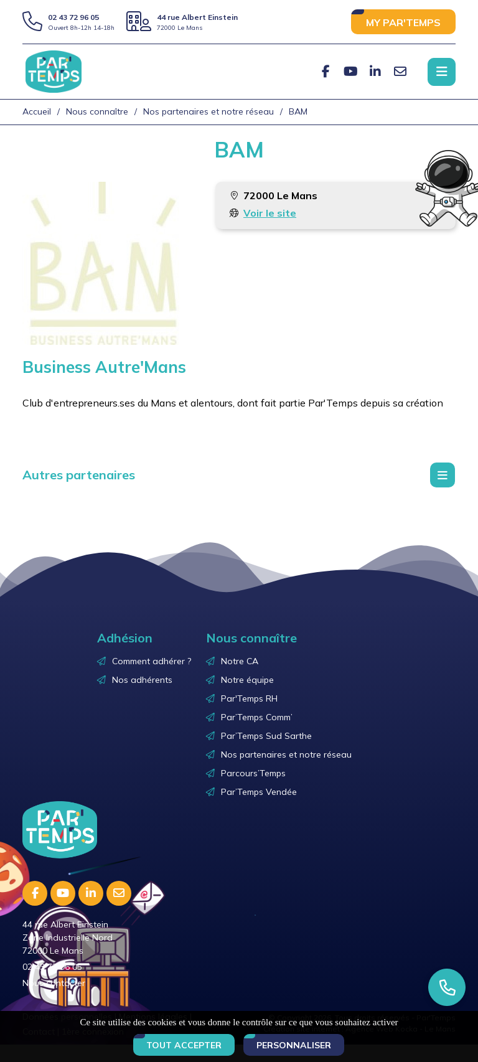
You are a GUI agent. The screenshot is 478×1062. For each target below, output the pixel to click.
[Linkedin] (375, 71)
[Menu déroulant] (442, 475)
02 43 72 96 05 (73, 17)
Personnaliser (293, 1045)
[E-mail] (400, 71)
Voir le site (269, 213)
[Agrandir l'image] (103, 263)
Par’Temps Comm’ (257, 717)
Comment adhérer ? (151, 661)
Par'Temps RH (249, 698)
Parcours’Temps (253, 773)
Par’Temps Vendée (259, 791)
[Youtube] (350, 71)
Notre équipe (247, 679)
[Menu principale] (442, 72)
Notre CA (239, 661)
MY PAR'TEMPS (403, 22)
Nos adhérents (142, 679)
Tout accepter (184, 1045)
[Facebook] (325, 71)
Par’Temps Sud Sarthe (266, 735)
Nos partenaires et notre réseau (286, 754)
